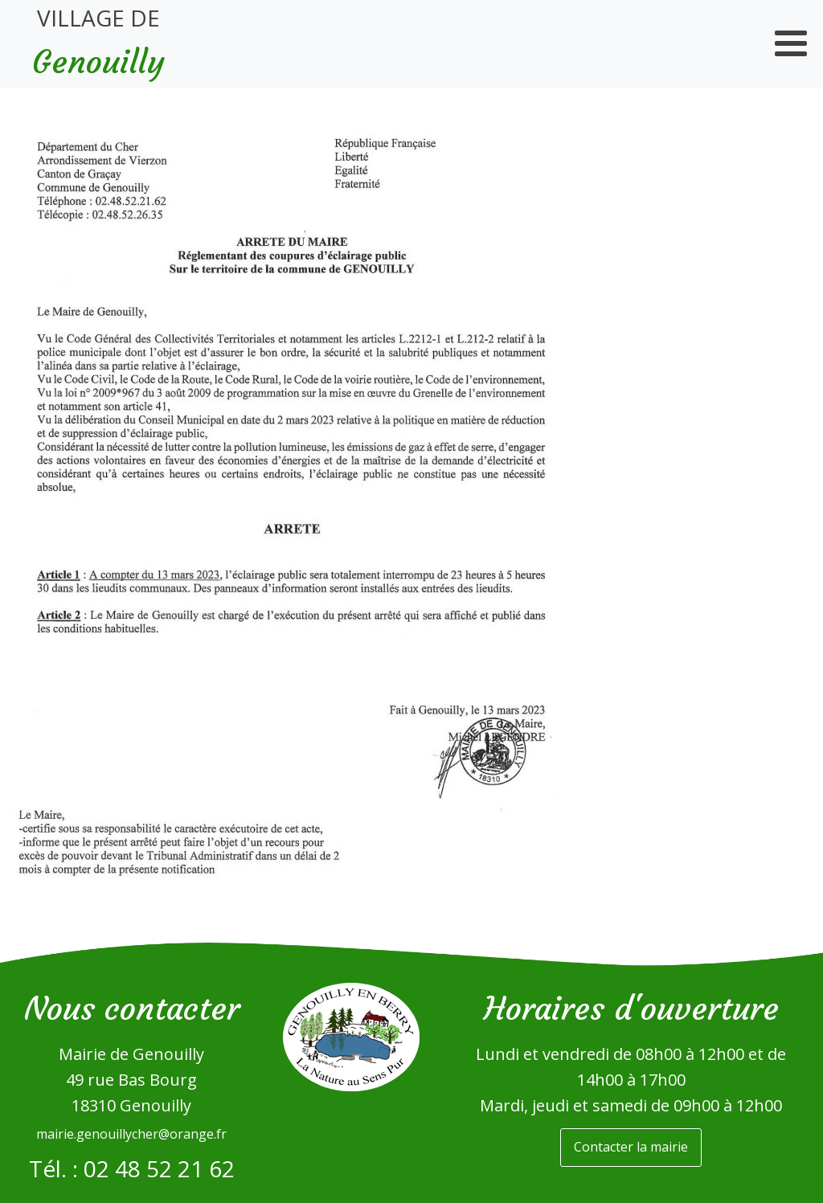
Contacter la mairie (631, 1147)
